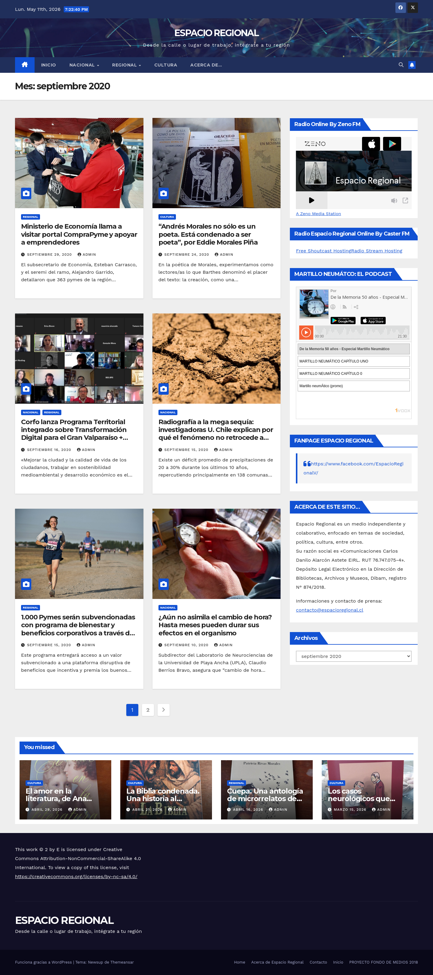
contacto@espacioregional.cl (329, 610)
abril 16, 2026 (249, 809)
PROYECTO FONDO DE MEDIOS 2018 (383, 962)
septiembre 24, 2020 (187, 254)
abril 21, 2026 (148, 809)
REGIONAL (125, 65)
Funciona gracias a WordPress (44, 962)
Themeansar (122, 962)
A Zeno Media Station (318, 213)
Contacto (318, 962)
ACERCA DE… (206, 65)
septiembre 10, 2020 (187, 645)
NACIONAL (83, 65)
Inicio (48, 65)
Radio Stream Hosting (376, 251)
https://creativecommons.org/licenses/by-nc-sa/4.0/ (76, 876)
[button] (401, 65)
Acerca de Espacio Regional (277, 962)
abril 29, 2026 (48, 809)
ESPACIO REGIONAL (216, 33)
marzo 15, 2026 (351, 809)
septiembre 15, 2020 (187, 450)
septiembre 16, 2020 (50, 450)
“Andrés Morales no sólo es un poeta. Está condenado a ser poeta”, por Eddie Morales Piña (208, 234)
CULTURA (165, 65)
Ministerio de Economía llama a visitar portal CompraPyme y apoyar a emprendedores (79, 234)
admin (87, 254)
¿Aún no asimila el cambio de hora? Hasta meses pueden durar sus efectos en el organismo (215, 625)
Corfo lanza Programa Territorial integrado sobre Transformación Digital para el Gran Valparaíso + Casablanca (74, 434)
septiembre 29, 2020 (50, 254)
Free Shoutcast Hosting (323, 251)
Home (239, 962)
